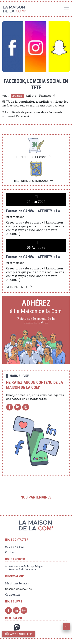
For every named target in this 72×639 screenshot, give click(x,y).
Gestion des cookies (18, 589)
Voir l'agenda (16, 287)
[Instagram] (25, 407)
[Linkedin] (17, 407)
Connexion (12, 594)
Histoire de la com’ (31, 157)
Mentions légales (17, 583)
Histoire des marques (31, 181)
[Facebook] (9, 407)
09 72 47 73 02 (14, 546)
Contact (10, 552)
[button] (66, 626)
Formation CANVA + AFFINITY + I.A (33, 211)
